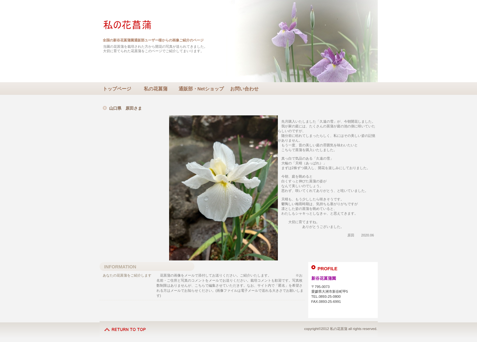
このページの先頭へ (125, 326)
